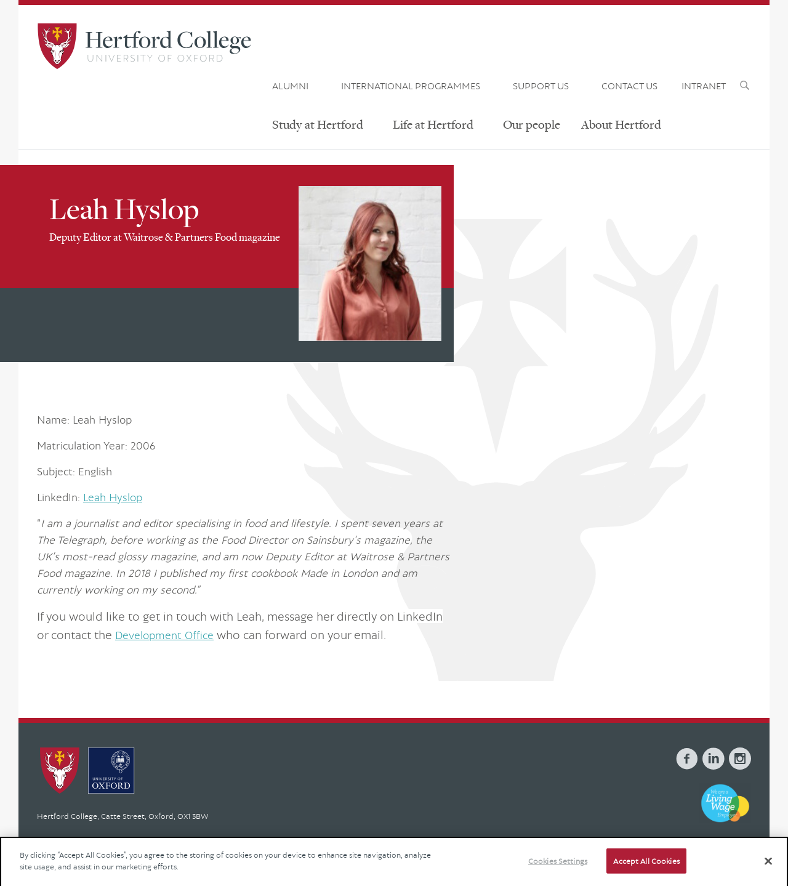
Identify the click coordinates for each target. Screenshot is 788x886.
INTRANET (703, 85)
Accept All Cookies (646, 871)
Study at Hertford (317, 124)
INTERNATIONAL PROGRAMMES (410, 85)
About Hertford (621, 124)
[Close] (768, 871)
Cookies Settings (557, 871)
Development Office (164, 635)
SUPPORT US (541, 85)
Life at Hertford (433, 124)
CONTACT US (629, 85)
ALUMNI (290, 85)
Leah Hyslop (112, 497)
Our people (531, 124)
